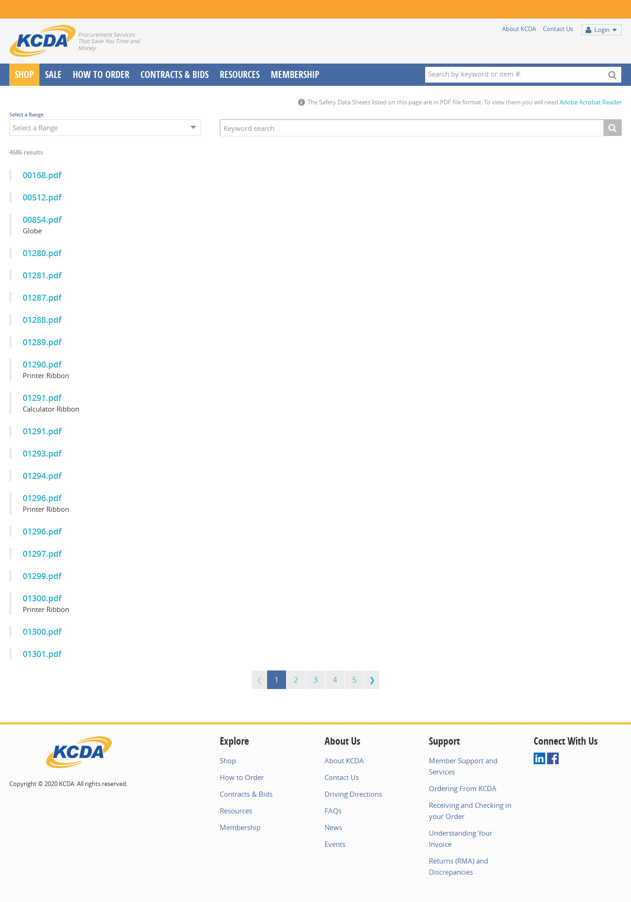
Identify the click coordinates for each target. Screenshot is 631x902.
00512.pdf (42, 197)
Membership (295, 74)
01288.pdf (42, 319)
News (333, 827)
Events (335, 844)
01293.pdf (42, 453)
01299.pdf (42, 575)
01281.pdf (42, 275)
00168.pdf (42, 174)
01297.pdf (42, 553)
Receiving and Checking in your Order (470, 810)
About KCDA (519, 29)
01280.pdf (42, 252)
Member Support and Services (463, 766)
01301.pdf (42, 653)
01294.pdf (42, 475)
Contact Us (558, 29)
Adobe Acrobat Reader (591, 102)
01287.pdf (42, 297)
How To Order (101, 74)
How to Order (242, 777)
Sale (53, 74)
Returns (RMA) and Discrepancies (458, 866)
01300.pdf (42, 598)
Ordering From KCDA (463, 788)
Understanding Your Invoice (460, 838)
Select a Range (26, 114)
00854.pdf (42, 219)
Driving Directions (353, 794)
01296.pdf (42, 497)
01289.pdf (42, 342)
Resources (240, 74)
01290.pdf (42, 364)
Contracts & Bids (174, 74)
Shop (24, 74)
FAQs (333, 810)
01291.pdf (42, 397)
